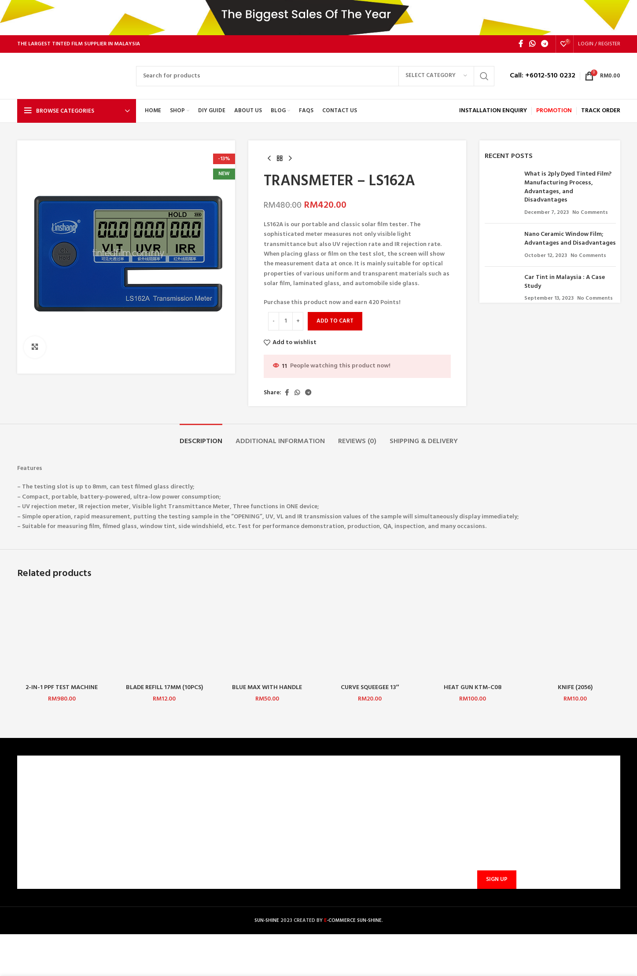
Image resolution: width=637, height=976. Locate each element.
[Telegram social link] (544, 44)
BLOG (30, 849)
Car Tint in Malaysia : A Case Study (564, 281)
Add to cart (335, 321)
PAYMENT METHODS (202, 820)
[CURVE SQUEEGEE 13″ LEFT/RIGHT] (369, 634)
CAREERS (34, 805)
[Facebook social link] (520, 44)
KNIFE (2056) (575, 687)
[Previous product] (269, 159)
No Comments (590, 212)
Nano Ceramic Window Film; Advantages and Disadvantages (570, 238)
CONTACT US (192, 790)
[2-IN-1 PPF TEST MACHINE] (62, 634)
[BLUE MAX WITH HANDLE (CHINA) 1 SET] (267, 634)
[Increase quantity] (297, 321)
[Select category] (436, 76)
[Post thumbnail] (501, 193)
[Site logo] (72, 76)
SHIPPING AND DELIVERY (208, 834)
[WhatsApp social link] (532, 44)
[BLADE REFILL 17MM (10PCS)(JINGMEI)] (164, 634)
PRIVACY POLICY (45, 834)
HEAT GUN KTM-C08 (472, 687)
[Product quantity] (285, 321)
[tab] (201, 437)
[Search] (315, 76)
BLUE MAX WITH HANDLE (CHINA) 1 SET (267, 691)
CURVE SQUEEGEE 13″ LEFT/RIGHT (370, 691)
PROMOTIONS (193, 849)
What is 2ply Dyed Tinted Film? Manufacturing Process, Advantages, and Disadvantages (567, 187)
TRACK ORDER (193, 865)
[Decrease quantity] (273, 321)
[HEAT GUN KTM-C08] (472, 634)
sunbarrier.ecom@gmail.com (387, 830)
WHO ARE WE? (42, 790)
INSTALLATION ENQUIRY (493, 111)
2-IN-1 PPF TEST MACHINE (62, 687)
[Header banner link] (318, 17)
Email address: (495, 836)
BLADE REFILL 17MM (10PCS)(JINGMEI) (164, 691)
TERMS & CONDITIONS (53, 820)
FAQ (179, 805)
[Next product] (290, 159)
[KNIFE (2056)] (575, 634)
